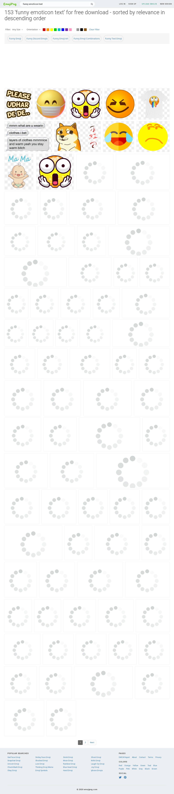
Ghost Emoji (96, 757)
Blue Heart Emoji (70, 767)
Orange (127, 766)
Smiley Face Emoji (43, 757)
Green (142, 766)
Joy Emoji (95, 767)
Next (92, 742)
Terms (150, 757)
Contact (142, 757)
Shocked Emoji (41, 761)
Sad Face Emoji (14, 757)
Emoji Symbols (41, 770)
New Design (166, 4)
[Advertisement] (87, 67)
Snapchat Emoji (14, 761)
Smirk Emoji (68, 757)
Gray (141, 769)
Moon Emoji (68, 761)
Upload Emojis (149, 4)
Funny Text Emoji (113, 38)
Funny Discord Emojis (37, 38)
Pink (128, 769)
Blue (155, 766)
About (134, 757)
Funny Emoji (15, 38)
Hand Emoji (68, 770)
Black (147, 769)
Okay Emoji (12, 770)
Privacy (158, 757)
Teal (149, 766)
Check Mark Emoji (15, 767)
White (134, 769)
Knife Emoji (95, 761)
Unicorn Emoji (13, 764)
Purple (121, 769)
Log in (122, 4)
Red (120, 766)
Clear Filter (94, 29)
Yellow (135, 766)
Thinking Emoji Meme (44, 767)
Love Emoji (39, 764)
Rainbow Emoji (69, 764)
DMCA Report (124, 757)
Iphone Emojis (97, 770)
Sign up (132, 4)
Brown (154, 769)
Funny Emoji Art (60, 38)
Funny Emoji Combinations (87, 38)
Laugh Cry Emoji (97, 764)
